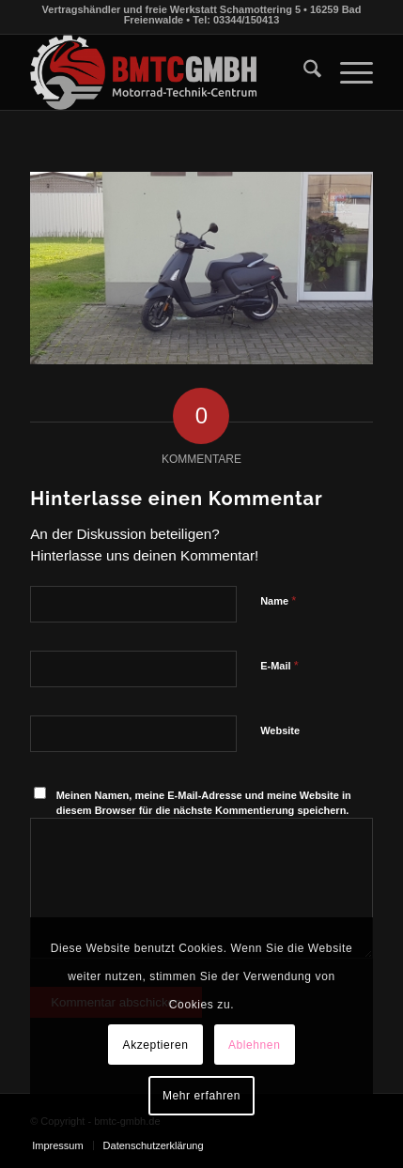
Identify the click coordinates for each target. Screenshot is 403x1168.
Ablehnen (254, 1045)
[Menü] (347, 72)
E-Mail (279, 665)
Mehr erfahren (201, 1095)
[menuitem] (303, 72)
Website (280, 730)
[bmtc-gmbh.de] (167, 72)
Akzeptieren (156, 1045)
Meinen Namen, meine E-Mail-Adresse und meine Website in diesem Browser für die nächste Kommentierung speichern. (203, 803)
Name (278, 600)
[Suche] (303, 72)
